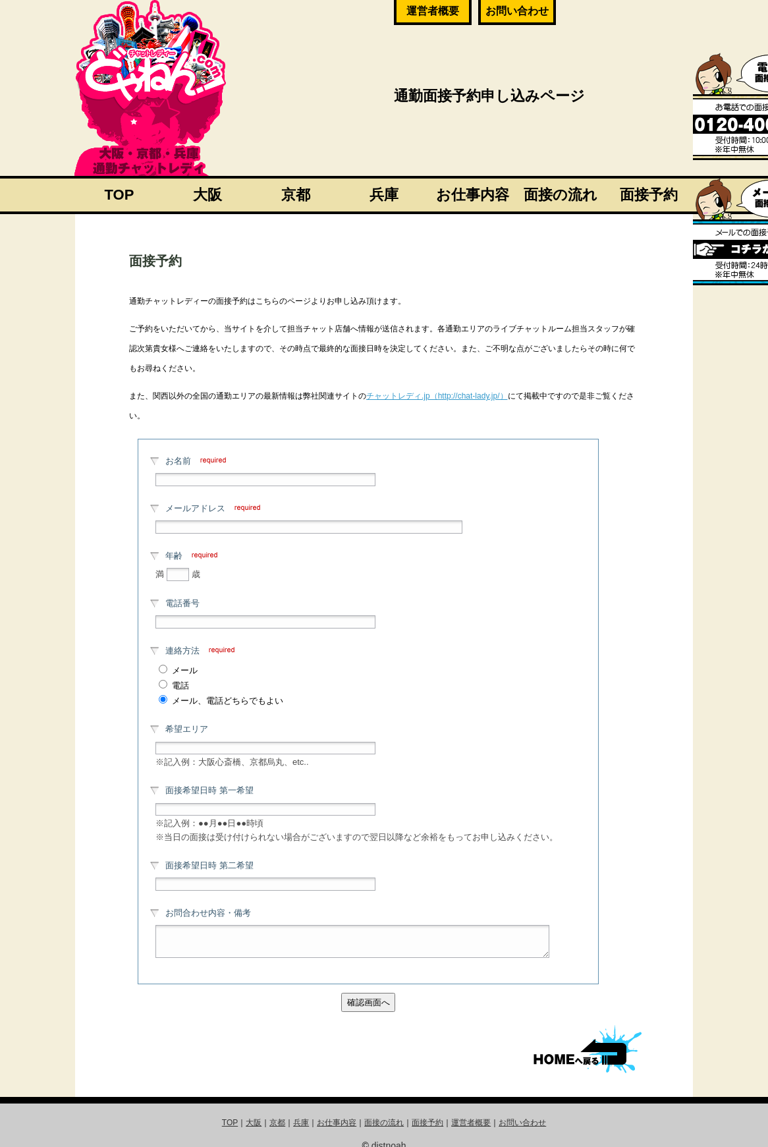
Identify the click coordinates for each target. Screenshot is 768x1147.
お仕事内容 (472, 194)
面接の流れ (560, 194)
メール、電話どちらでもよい (227, 701)
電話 (180, 685)
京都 (295, 194)
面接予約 (649, 194)
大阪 (207, 194)
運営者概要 (432, 10)
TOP (119, 194)
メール (185, 670)
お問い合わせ (517, 10)
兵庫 (384, 194)
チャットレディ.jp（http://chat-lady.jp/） (437, 396)
